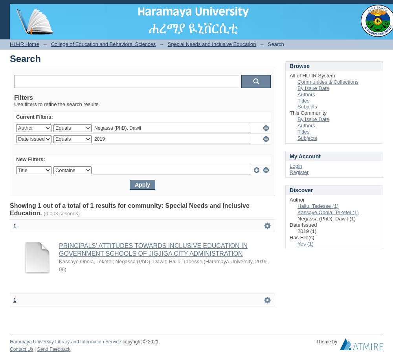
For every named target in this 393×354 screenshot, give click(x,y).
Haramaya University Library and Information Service (65, 342)
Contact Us (21, 349)
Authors (306, 94)
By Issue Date (313, 88)
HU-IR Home (24, 44)
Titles (304, 101)
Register (299, 172)
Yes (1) (306, 244)
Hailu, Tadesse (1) (318, 206)
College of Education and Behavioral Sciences (103, 44)
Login (377, 10)
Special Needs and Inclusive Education (212, 44)
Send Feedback (54, 349)
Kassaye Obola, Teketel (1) (328, 212)
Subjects (307, 107)
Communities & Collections (328, 82)
